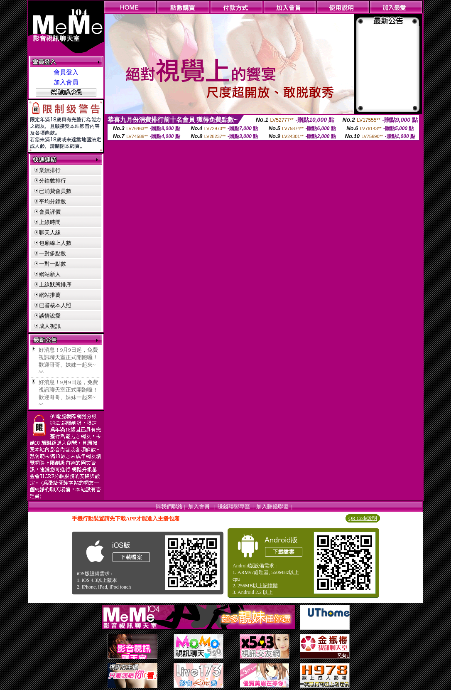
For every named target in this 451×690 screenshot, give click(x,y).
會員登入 (66, 72)
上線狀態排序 (55, 284)
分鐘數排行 (52, 180)
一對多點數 (52, 253)
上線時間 (50, 222)
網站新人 (50, 274)
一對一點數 (52, 264)
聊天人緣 (50, 232)
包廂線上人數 (55, 243)
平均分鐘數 (52, 201)
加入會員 (66, 82)
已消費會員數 (55, 191)
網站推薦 (50, 295)
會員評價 (50, 212)
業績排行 (50, 170)
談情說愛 (50, 316)
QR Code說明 (362, 518)
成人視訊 (50, 326)
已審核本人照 (55, 305)
